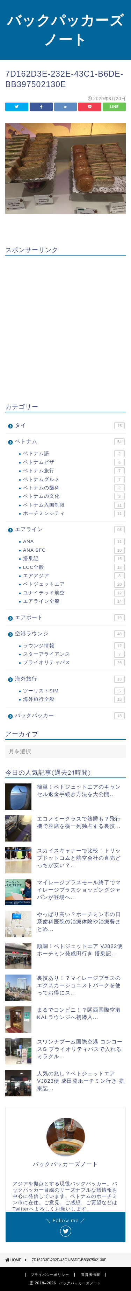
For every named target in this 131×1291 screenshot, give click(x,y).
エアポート (70, 617)
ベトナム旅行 (74, 470)
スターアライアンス (74, 654)
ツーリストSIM (74, 691)
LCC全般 (74, 567)
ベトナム (70, 441)
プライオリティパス (74, 662)
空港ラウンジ (70, 633)
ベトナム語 (74, 453)
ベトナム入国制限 (74, 505)
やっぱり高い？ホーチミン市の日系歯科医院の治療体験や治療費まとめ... (79, 921)
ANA (74, 541)
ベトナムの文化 (74, 496)
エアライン (70, 529)
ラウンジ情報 (74, 645)
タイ (70, 425)
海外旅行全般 (74, 699)
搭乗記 (74, 558)
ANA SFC (74, 550)
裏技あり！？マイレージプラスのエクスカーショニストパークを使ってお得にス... (79, 985)
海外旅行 (70, 679)
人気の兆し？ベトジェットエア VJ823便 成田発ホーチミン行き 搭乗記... (81, 1080)
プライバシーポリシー (50, 1275)
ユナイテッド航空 (74, 592)
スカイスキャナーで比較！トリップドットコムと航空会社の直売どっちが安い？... (79, 857)
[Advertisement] (65, 326)
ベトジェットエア (74, 584)
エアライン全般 (74, 601)
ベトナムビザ (74, 462)
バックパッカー (70, 715)
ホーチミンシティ (74, 513)
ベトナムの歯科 (74, 487)
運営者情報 (90, 1275)
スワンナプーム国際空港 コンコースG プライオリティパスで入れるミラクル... (80, 1049)
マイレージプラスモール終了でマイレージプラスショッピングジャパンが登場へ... (79, 889)
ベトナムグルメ (74, 479)
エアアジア (74, 575)
